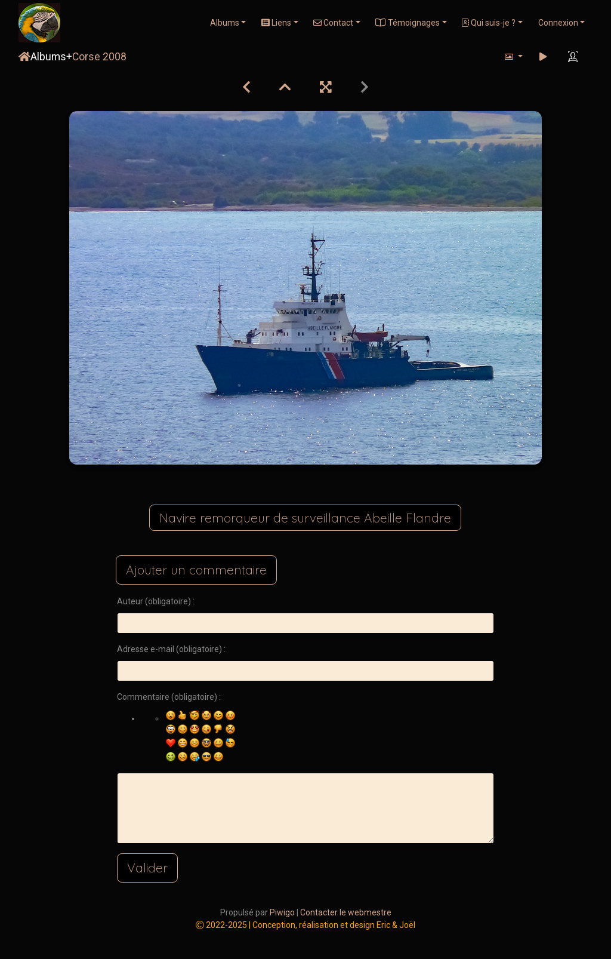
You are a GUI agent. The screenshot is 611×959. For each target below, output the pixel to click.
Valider (147, 867)
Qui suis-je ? (489, 22)
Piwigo (282, 912)
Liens (276, 22)
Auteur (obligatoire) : (156, 601)
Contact (333, 22)
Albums (224, 22)
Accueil (24, 56)
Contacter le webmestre (345, 912)
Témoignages (407, 22)
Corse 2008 (99, 57)
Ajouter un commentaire (196, 569)
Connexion (558, 22)
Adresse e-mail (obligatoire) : (171, 649)
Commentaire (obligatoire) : (169, 697)
